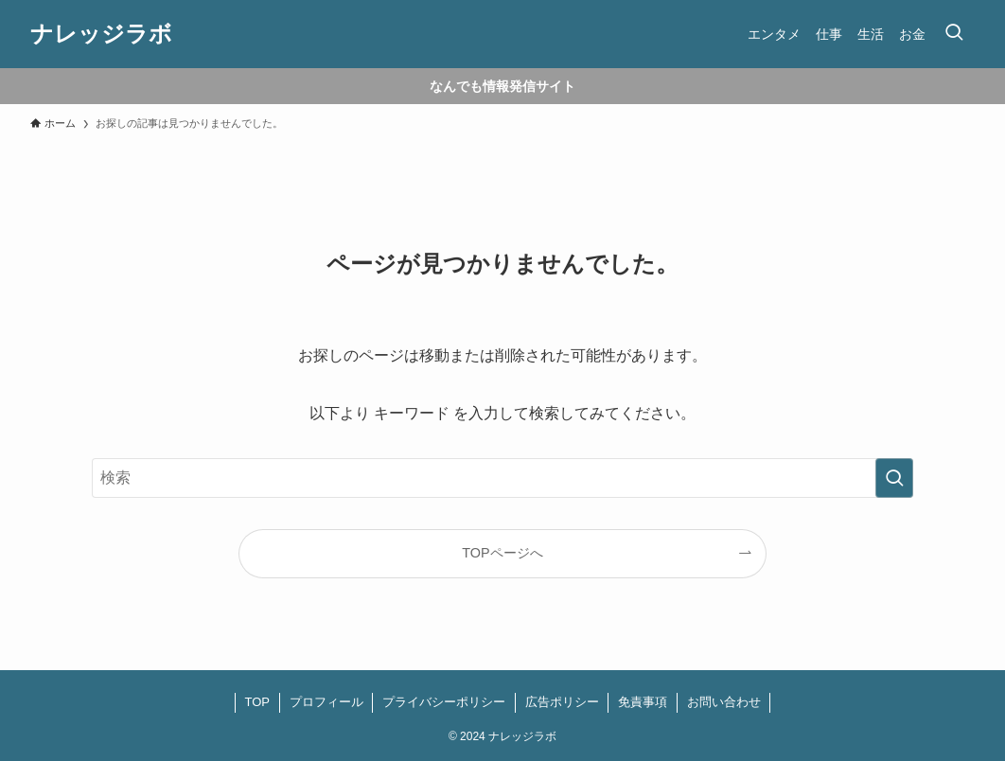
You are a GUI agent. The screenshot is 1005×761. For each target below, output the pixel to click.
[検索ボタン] (954, 34)
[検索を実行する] (894, 478)
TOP (258, 702)
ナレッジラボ (101, 34)
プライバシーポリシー (443, 702)
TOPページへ (502, 552)
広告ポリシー (562, 702)
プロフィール (326, 702)
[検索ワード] (502, 478)
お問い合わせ (724, 702)
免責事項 (642, 702)
